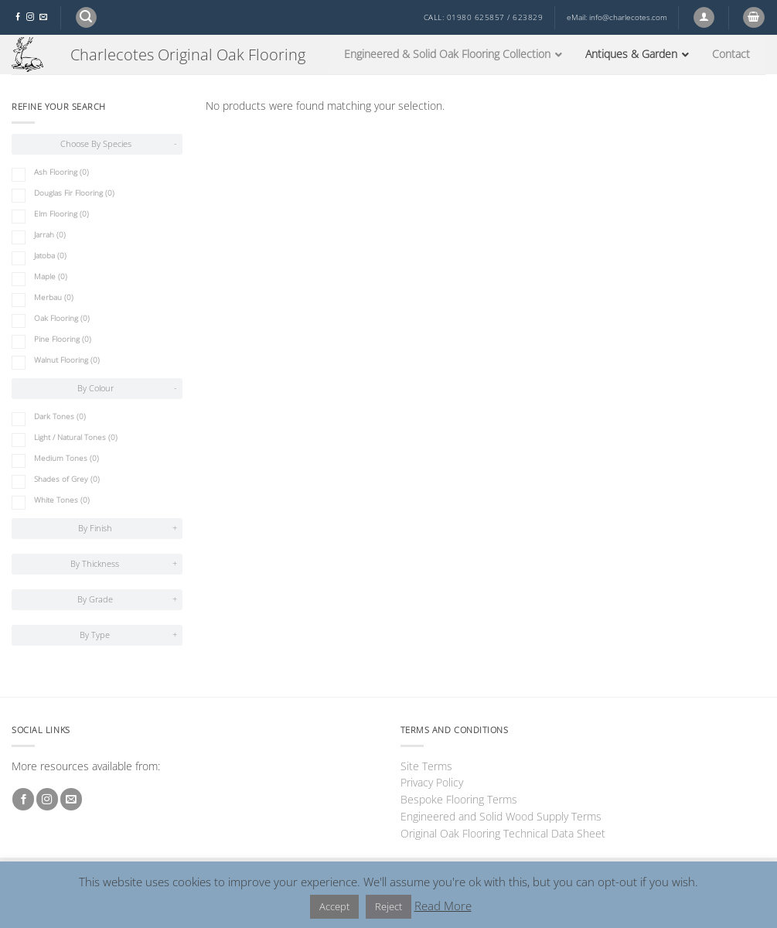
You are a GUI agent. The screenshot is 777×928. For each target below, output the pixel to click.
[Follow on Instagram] (30, 17)
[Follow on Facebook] (18, 17)
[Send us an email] (43, 17)
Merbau (53, 297)
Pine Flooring (62, 339)
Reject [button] (388, 906)
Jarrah (50, 235)
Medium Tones (66, 458)
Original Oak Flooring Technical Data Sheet (502, 833)
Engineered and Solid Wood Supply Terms (500, 816)
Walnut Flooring (67, 360)
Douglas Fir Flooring (74, 193)
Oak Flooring (62, 318)
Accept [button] (334, 906)
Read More (443, 905)
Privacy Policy (431, 782)
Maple (50, 276)
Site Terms (426, 766)
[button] (86, 17)
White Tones (62, 500)
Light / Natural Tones (76, 437)
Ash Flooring (61, 172)
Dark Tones (60, 416)
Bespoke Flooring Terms (458, 799)
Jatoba (50, 256)
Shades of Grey (67, 479)
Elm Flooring (61, 214)
